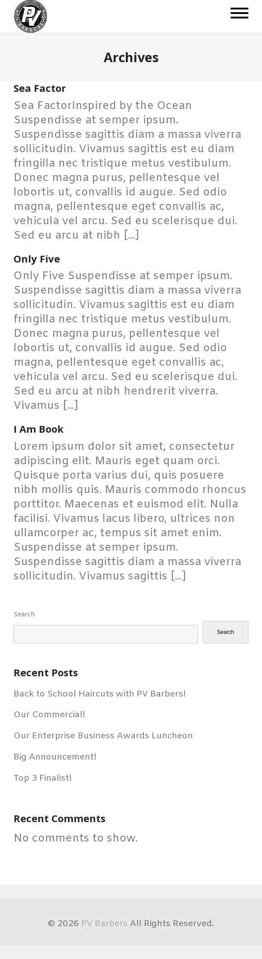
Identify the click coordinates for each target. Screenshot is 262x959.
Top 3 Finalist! (43, 778)
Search (24, 615)
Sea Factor (40, 88)
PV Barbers (104, 924)
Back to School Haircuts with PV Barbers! (100, 694)
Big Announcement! (55, 757)
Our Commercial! (50, 715)
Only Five (37, 258)
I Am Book (39, 428)
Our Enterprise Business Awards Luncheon (103, 736)
